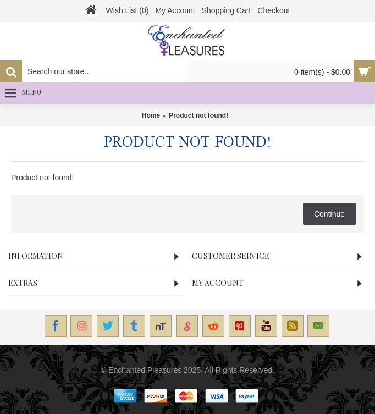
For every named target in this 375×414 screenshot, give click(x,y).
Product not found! (198, 115)
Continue (329, 213)
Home (151, 115)
